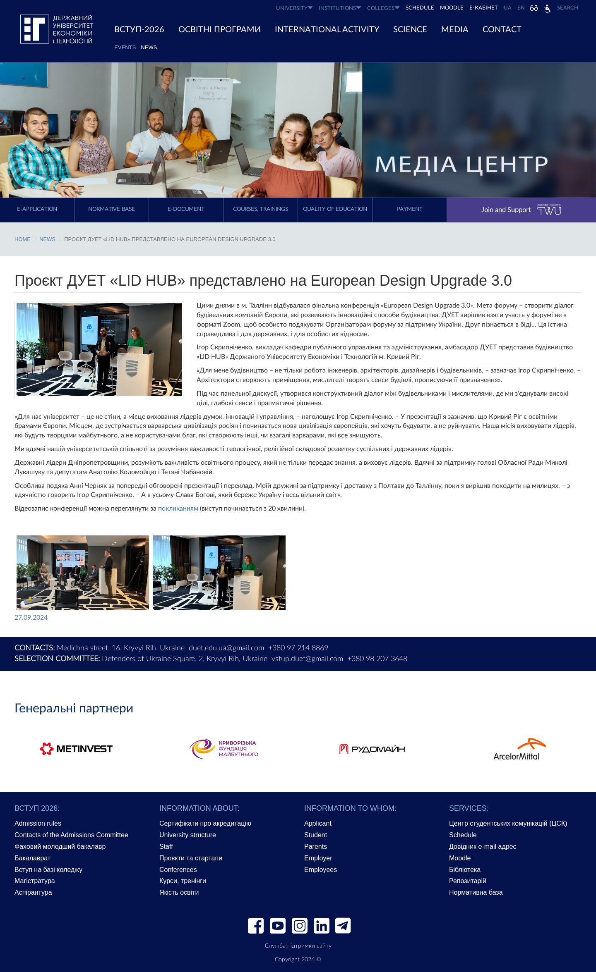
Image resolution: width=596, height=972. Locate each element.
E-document (186, 209)
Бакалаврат (32, 858)
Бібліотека (465, 869)
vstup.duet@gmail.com (307, 659)
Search (567, 8)
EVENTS (125, 47)
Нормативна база (476, 892)
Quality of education (335, 209)
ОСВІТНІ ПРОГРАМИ (219, 30)
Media (455, 30)
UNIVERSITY (294, 8)
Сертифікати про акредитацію (205, 823)
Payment (410, 209)
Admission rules (37, 823)
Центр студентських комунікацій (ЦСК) (508, 823)
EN (521, 8)
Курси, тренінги (182, 880)
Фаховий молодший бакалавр (60, 846)
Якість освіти (179, 892)
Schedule (463, 834)
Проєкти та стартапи (190, 858)
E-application (37, 209)
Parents (315, 846)
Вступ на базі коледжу (48, 869)
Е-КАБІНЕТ (483, 8)
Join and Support (521, 210)
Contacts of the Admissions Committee (71, 834)
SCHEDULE (420, 8)
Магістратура (34, 880)
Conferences (178, 869)
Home (22, 239)
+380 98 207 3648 (377, 659)
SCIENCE (410, 30)
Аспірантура (33, 892)
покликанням (178, 508)
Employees (320, 869)
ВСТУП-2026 (139, 30)
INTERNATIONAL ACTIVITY (327, 30)
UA (508, 8)
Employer (318, 858)
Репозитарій (467, 880)
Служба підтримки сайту (298, 946)
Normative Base (111, 209)
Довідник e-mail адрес (483, 846)
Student (315, 834)
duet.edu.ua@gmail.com (226, 648)
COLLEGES (383, 8)
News (149, 47)
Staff (166, 846)
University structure (187, 834)
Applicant (318, 823)
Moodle (452, 8)
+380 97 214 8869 (298, 648)
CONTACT (502, 30)
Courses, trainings (260, 209)
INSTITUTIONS (340, 8)
